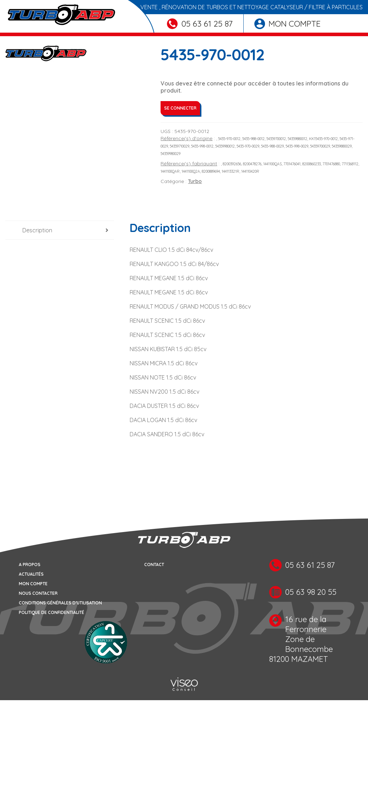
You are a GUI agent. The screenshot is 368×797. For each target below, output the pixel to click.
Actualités (31, 574)
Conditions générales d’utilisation (60, 602)
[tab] (59, 230)
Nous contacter (38, 593)
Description (37, 230)
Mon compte (287, 23)
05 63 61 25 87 (200, 23)
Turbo (195, 181)
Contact (154, 564)
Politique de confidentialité (51, 612)
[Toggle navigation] (10, 34)
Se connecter (180, 108)
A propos (29, 564)
